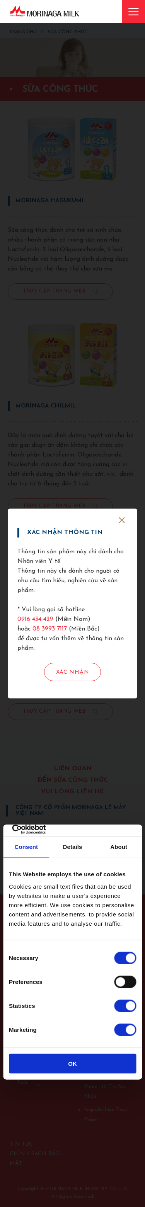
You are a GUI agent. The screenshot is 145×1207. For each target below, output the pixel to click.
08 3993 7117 (49, 629)
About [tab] (118, 847)
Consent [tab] (26, 847)
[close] (122, 520)
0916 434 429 (35, 619)
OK (72, 1063)
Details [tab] (72, 847)
